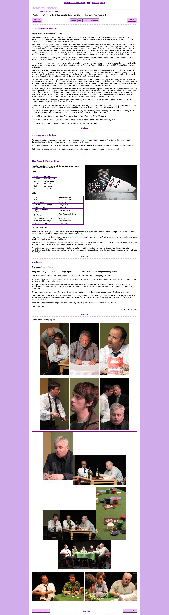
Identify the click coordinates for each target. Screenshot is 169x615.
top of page (84, 128)
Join (88, 3)
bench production (91, 20)
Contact (82, 3)
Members (95, 3)
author (73, 20)
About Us (74, 3)
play (80, 20)
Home (66, 3)
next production (130, 611)
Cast (34, 172)
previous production (41, 611)
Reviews (37, 262)
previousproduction (37, 20)
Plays (102, 3)
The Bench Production (45, 161)
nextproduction (132, 20)
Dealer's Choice (44, 135)
